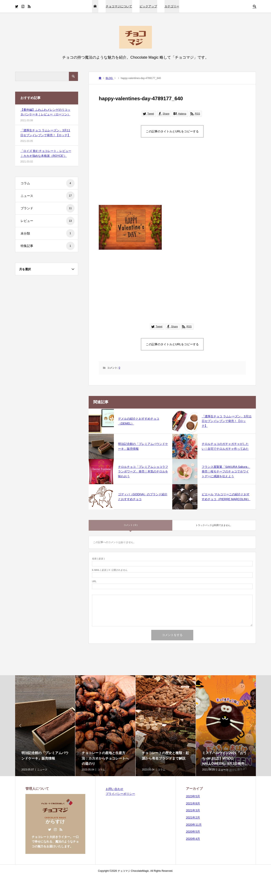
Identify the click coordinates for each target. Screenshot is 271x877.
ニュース (48, 195)
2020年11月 (194, 824)
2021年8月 (193, 803)
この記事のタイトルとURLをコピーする (172, 131)
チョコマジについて (119, 6)
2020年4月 (193, 838)
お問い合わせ (114, 789)
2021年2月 (193, 817)
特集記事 (48, 246)
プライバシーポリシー (120, 793)
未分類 (48, 233)
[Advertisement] (172, 175)
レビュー (48, 221)
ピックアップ (148, 6)
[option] (45, 725)
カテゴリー (171, 6)
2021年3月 (193, 810)
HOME (95, 6)
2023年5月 (193, 796)
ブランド (48, 208)
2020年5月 (193, 831)
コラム (48, 183)
